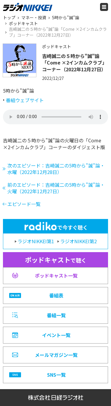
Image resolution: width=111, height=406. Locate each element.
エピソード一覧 (24, 204)
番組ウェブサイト (25, 100)
